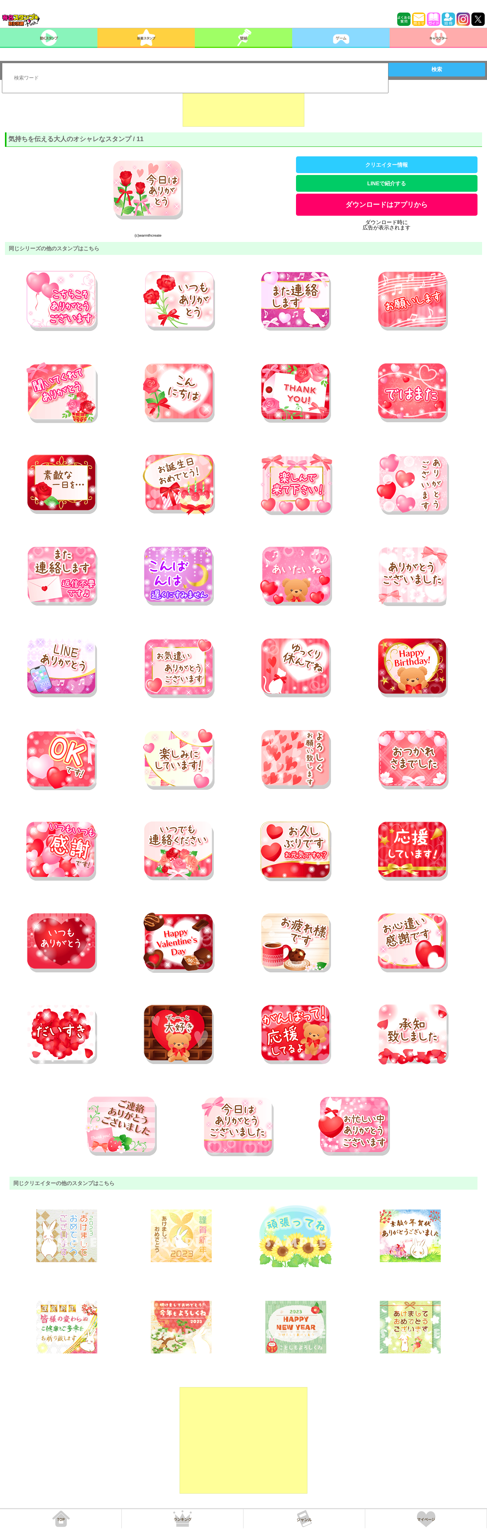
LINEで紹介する (386, 183)
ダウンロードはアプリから (386, 204)
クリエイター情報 (386, 165)
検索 (436, 69)
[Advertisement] (243, 108)
